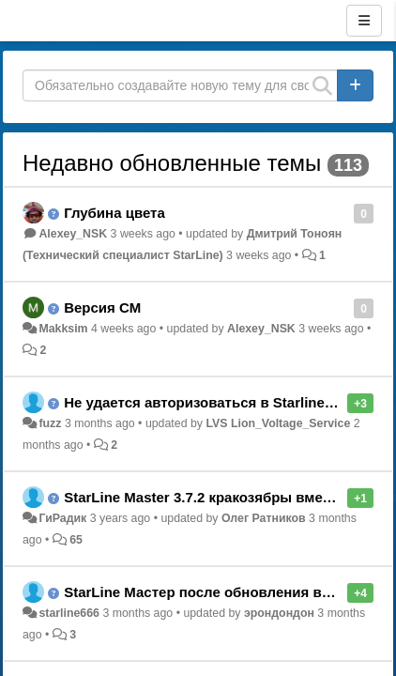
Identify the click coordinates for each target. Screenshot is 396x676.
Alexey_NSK (72, 233)
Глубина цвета (114, 213)
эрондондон (279, 613)
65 (76, 539)
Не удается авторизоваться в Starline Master (218, 402)
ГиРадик (62, 518)
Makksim (62, 328)
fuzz (49, 423)
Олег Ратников (263, 518)
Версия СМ (102, 307)
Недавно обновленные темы (172, 163)
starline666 (68, 613)
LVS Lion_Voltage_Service (278, 423)
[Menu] (364, 21)
